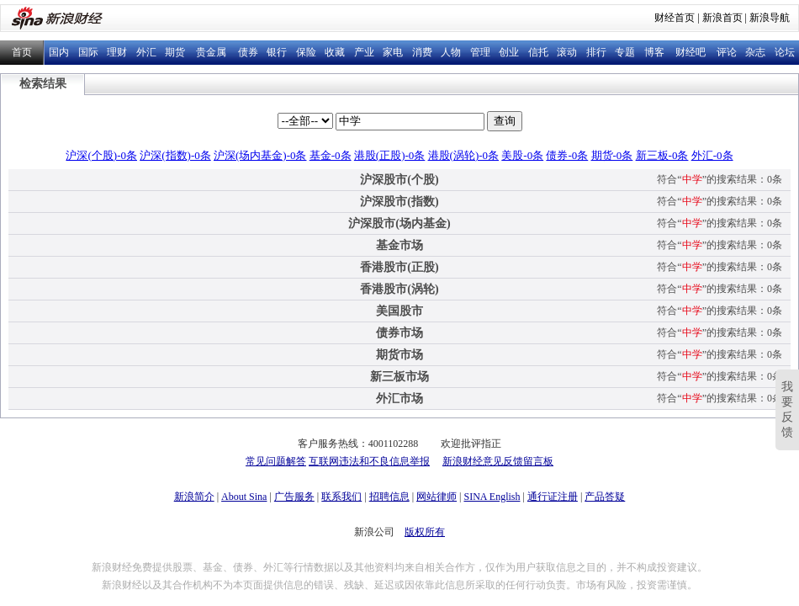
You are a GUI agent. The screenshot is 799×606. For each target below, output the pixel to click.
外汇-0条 (712, 155)
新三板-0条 (662, 155)
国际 (88, 52)
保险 (306, 52)
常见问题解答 (276, 461)
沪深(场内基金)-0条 (260, 155)
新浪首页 (722, 18)
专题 (625, 52)
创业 (509, 52)
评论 (727, 52)
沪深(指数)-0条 (175, 155)
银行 (277, 52)
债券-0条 (567, 155)
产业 (364, 52)
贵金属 (211, 52)
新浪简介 (194, 496)
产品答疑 (605, 496)
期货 (175, 52)
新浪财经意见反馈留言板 (497, 461)
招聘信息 (389, 496)
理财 (117, 52)
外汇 (146, 52)
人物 (451, 52)
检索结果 (42, 83)
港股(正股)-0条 (390, 155)
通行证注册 (552, 496)
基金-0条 (331, 155)
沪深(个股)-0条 (101, 155)
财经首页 (674, 18)
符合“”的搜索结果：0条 (719, 179)
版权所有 (425, 532)
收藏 (335, 52)
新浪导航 (769, 18)
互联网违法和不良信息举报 (369, 461)
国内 (59, 52)
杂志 (755, 52)
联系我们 (341, 496)
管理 (480, 52)
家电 (393, 52)
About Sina (244, 496)
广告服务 (294, 496)
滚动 (567, 52)
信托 (538, 52)
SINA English (491, 496)
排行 (596, 52)
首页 (22, 52)
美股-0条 (522, 155)
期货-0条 (612, 155)
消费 (422, 52)
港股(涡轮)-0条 (464, 155)
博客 (654, 52)
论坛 (785, 52)
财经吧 (690, 52)
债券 (248, 52)
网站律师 (436, 496)
